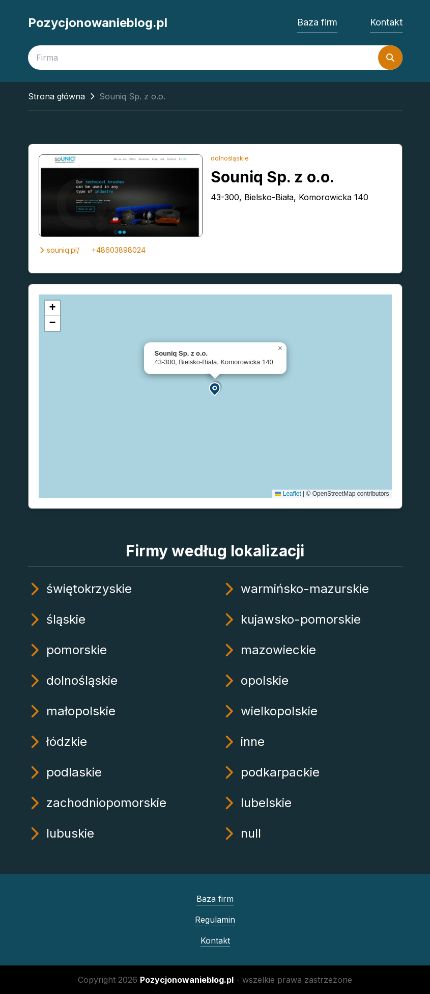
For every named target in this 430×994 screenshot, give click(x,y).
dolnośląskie (230, 158)
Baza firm (317, 22)
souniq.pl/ (59, 250)
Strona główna (56, 96)
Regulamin (215, 920)
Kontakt (386, 22)
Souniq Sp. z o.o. (272, 177)
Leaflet (288, 493)
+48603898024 (119, 250)
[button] (215, 388)
